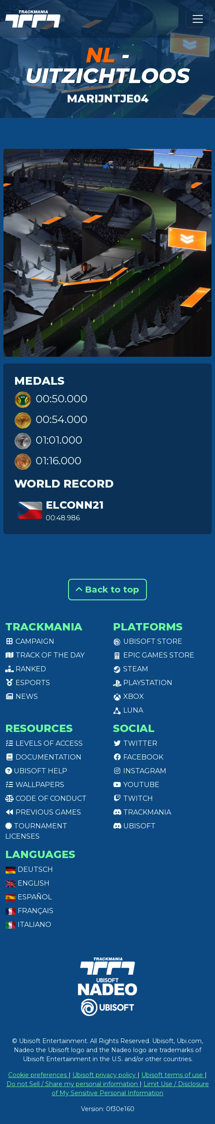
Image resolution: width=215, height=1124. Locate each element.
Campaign (29, 641)
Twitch (133, 798)
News (21, 696)
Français (29, 911)
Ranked (25, 669)
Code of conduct (46, 798)
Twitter (135, 743)
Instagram (139, 771)
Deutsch (29, 869)
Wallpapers (34, 785)
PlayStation (142, 683)
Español (28, 897)
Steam (130, 669)
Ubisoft (134, 826)
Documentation (43, 757)
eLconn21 (74, 505)
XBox (128, 696)
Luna (128, 710)
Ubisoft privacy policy (104, 1075)
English (27, 883)
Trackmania (142, 812)
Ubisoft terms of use (173, 1075)
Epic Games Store (153, 655)
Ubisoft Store (147, 641)
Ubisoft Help (36, 771)
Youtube (136, 785)
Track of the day (44, 655)
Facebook (138, 757)
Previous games (43, 812)
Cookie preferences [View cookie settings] (38, 1075)
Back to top (107, 589)
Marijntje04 (108, 98)
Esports (27, 683)
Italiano (28, 924)
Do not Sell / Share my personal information (73, 1084)
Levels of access (44, 743)
